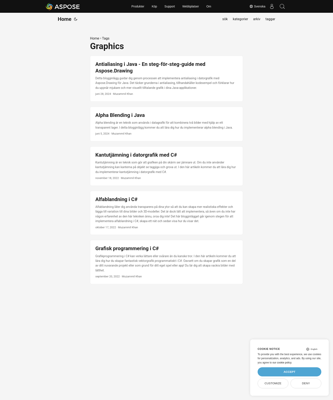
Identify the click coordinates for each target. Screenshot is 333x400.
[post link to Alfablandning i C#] (166, 213)
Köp (154, 6)
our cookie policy (281, 362)
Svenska (257, 6)
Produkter (137, 6)
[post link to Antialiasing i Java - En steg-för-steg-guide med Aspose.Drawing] (166, 78)
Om (208, 6)
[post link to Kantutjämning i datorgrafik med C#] (166, 166)
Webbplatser (190, 6)
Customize (273, 383)
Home (64, 19)
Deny (306, 383)
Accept (289, 371)
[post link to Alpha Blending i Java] (166, 124)
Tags (106, 38)
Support (169, 6)
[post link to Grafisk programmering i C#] (166, 262)
